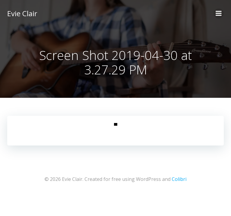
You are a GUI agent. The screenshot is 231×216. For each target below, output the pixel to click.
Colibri (179, 179)
